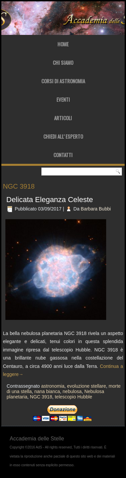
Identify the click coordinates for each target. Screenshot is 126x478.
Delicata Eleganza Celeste (49, 199)
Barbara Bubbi (96, 208)
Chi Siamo (63, 62)
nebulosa (72, 391)
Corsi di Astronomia (63, 81)
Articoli (63, 118)
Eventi (63, 99)
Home (63, 44)
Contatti (63, 154)
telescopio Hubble (73, 396)
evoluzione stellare (86, 386)
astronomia (52, 386)
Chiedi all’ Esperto (63, 136)
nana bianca (47, 391)
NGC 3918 (41, 396)
